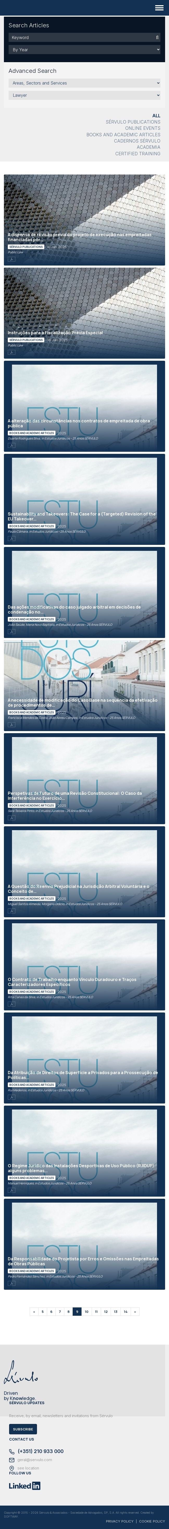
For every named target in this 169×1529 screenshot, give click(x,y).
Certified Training (137, 153)
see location (24, 1468)
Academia (148, 147)
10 (87, 1311)
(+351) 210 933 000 (36, 1451)
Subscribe (23, 1429)
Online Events (142, 128)
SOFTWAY (11, 1516)
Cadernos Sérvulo (137, 141)
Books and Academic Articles (123, 134)
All (156, 115)
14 (126, 1311)
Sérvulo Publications (133, 122)
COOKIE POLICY (152, 1521)
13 (115, 1311)
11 (96, 1311)
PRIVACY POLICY (120, 1521)
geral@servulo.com (30, 1460)
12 (106, 1311)
